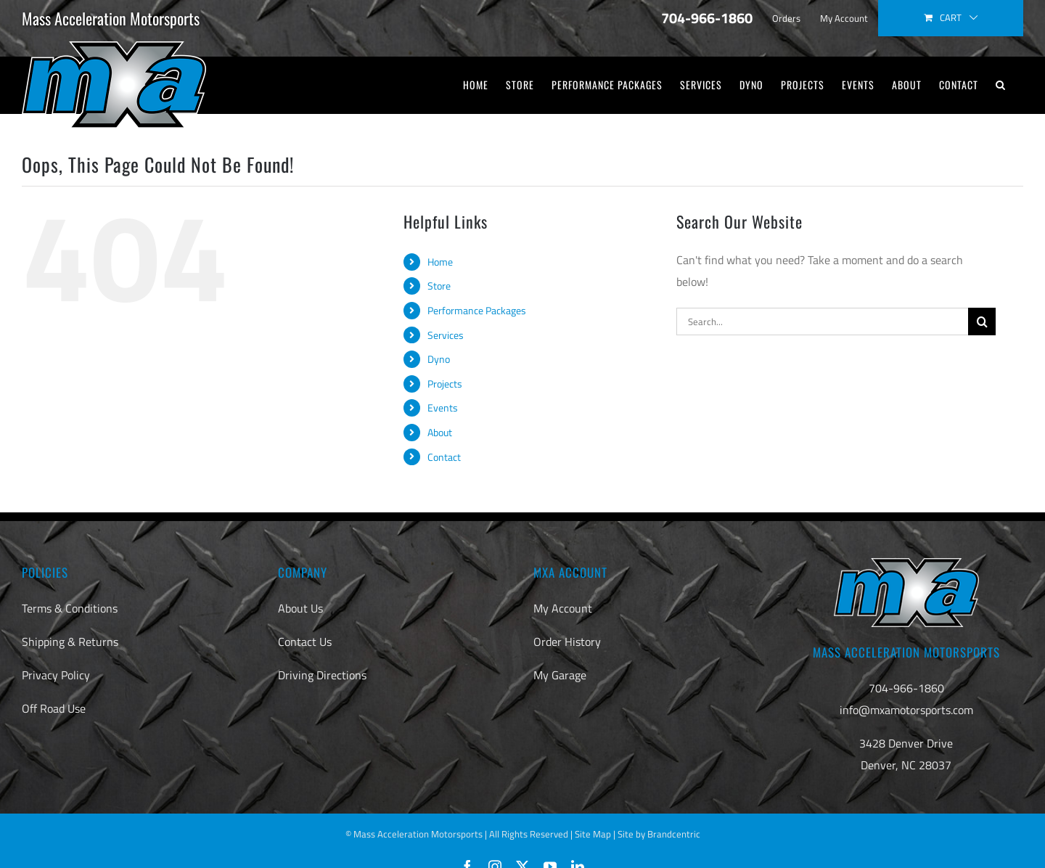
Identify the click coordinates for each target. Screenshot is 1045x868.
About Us (300, 608)
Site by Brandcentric (659, 834)
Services (445, 335)
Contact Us (305, 641)
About (439, 432)
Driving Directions (322, 675)
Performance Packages (476, 310)
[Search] (982, 321)
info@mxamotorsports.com (906, 709)
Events (442, 407)
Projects (444, 383)
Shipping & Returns (70, 641)
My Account (562, 608)
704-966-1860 (906, 688)
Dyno (438, 359)
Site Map (593, 834)
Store (439, 285)
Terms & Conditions (70, 608)
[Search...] (822, 321)
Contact (444, 456)
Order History (567, 641)
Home (440, 261)
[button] (1001, 85)
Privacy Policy (56, 675)
